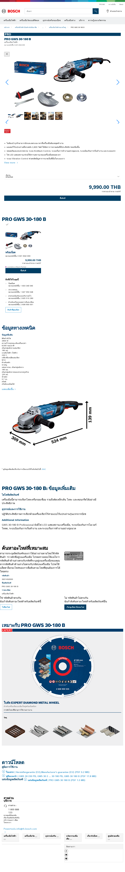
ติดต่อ (121, 4)
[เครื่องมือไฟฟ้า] (5, 839)
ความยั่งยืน (112, 4)
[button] (118, 82)
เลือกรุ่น (8, 175)
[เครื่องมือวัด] (36, 836)
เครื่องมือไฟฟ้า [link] (10, 836)
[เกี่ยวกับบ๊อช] (99, 836)
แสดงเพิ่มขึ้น (8, 389)
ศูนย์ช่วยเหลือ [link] (113, 836)
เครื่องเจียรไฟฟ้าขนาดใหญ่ (57, 27)
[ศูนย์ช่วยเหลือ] (109, 839)
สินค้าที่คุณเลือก (13, 310)
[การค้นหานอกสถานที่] (96, 11)
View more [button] (10, 162)
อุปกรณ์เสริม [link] (51, 836)
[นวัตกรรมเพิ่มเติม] (71, 839)
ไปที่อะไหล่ (6, 607)
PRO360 (102, 4)
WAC (44, 469)
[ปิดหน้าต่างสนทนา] (7, 54)
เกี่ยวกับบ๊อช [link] (92, 836)
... (43, 27)
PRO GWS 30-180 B (77, 27)
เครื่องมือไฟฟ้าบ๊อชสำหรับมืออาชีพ (26, 27)
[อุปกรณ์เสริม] (58, 836)
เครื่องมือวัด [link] (30, 836)
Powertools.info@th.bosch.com (20, 828)
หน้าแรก (7, 27)
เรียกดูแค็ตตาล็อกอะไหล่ (75, 607)
